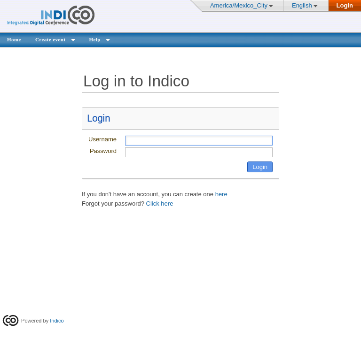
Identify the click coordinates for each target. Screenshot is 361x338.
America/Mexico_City (238, 5)
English (302, 5)
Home (14, 39)
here (221, 194)
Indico (56, 320)
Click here (159, 203)
